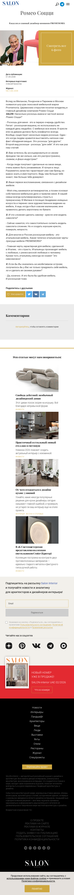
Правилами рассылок (42, 627)
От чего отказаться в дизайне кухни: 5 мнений (33, 491)
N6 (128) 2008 (12, 91)
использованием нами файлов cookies (26, 878)
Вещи (37, 725)
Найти (57, 4)
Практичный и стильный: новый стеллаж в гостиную (36, 444)
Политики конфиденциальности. (38, 881)
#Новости (20, 409)
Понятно (37, 889)
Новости (37, 707)
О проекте (37, 820)
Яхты (37, 739)
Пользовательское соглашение (37, 836)
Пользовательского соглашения (35, 625)
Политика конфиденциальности (37, 839)
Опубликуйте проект (37, 767)
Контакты (37, 829)
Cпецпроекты (37, 757)
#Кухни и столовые (34, 514)
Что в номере (42, 689)
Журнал (37, 752)
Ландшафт (37, 716)
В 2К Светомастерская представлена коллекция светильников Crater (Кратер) (34, 550)
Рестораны (37, 748)
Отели (37, 743)
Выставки (37, 734)
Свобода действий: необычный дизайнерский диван (34, 397)
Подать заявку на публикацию (37, 833)
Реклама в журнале (37, 826)
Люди (37, 730)
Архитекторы (37, 721)
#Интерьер (20, 514)
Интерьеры (37, 712)
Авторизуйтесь (22, 327)
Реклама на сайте (37, 823)
